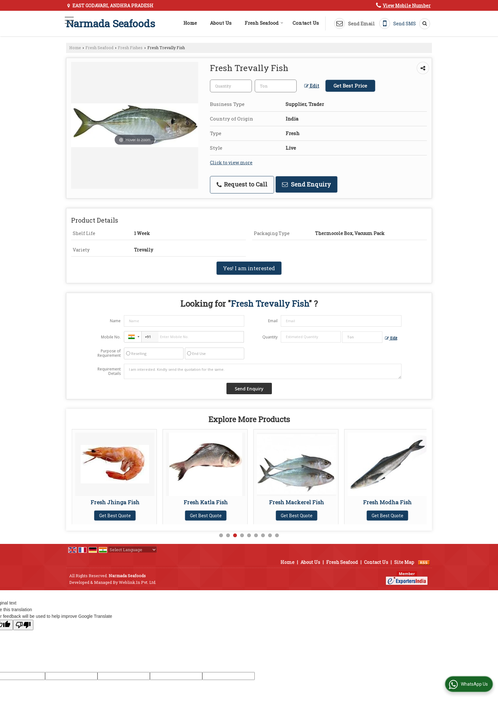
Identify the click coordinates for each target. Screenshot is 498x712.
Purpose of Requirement (109, 353)
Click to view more (231, 163)
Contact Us (306, 23)
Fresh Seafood (264, 23)
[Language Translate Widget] (132, 549)
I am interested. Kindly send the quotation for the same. (262, 371)
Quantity (270, 337)
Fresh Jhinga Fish (205, 502)
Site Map (404, 562)
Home (190, 23)
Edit (311, 86)
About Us (221, 23)
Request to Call (242, 184)
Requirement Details (109, 371)
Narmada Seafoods (110, 23)
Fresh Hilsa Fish (115, 502)
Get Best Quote (115, 516)
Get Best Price (350, 85)
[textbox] (276, 86)
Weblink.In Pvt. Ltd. (137, 582)
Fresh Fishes (130, 47)
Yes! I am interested (249, 268)
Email (273, 320)
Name (115, 320)
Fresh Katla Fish (296, 502)
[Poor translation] (23, 625)
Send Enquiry (306, 184)
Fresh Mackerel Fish (387, 502)
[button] (407, 6)
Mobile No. (111, 337)
